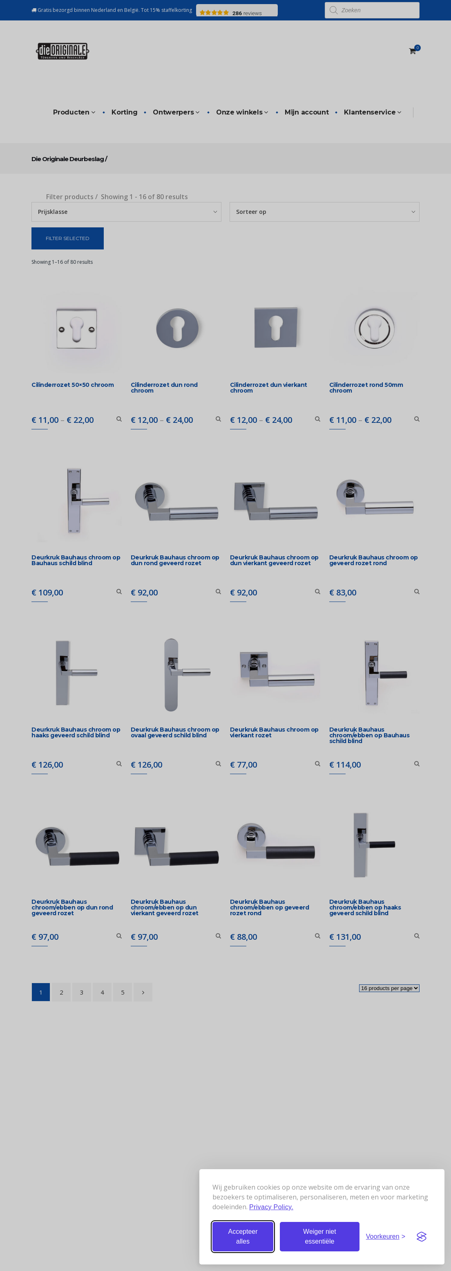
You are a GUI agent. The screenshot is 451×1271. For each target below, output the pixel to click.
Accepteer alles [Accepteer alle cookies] (242, 1236)
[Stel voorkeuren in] (385, 1236)
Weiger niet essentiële (319, 1236)
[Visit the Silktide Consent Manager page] (421, 1236)
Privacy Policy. (271, 1207)
